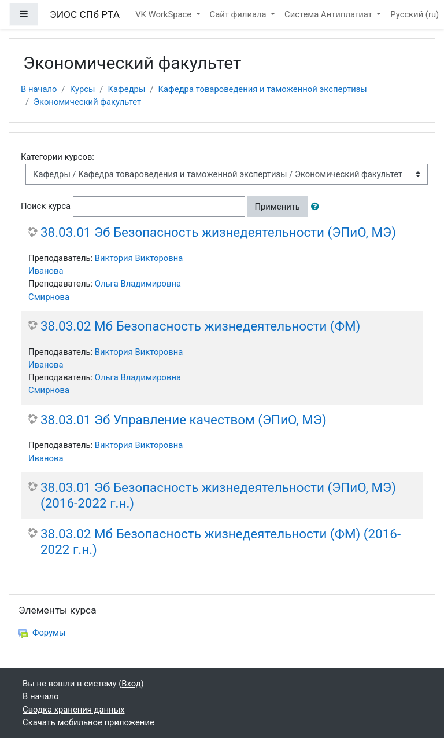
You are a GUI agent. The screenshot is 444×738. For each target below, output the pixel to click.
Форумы (42, 632)
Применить (276, 206)
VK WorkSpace (164, 14)
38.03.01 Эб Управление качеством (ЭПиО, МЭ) (183, 419)
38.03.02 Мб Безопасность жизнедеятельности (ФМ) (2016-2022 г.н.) (220, 541)
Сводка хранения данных (73, 709)
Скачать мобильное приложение (88, 722)
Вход (130, 683)
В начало (39, 89)
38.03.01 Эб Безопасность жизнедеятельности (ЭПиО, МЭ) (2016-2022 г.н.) (218, 495)
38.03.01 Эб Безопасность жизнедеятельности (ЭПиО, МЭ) (218, 232)
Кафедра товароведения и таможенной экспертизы (262, 89)
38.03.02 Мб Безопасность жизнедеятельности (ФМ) (200, 325)
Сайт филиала (239, 14)
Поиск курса (46, 206)
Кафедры (127, 89)
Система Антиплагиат (329, 14)
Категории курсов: (57, 157)
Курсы (82, 89)
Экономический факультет (87, 102)
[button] (317, 207)
